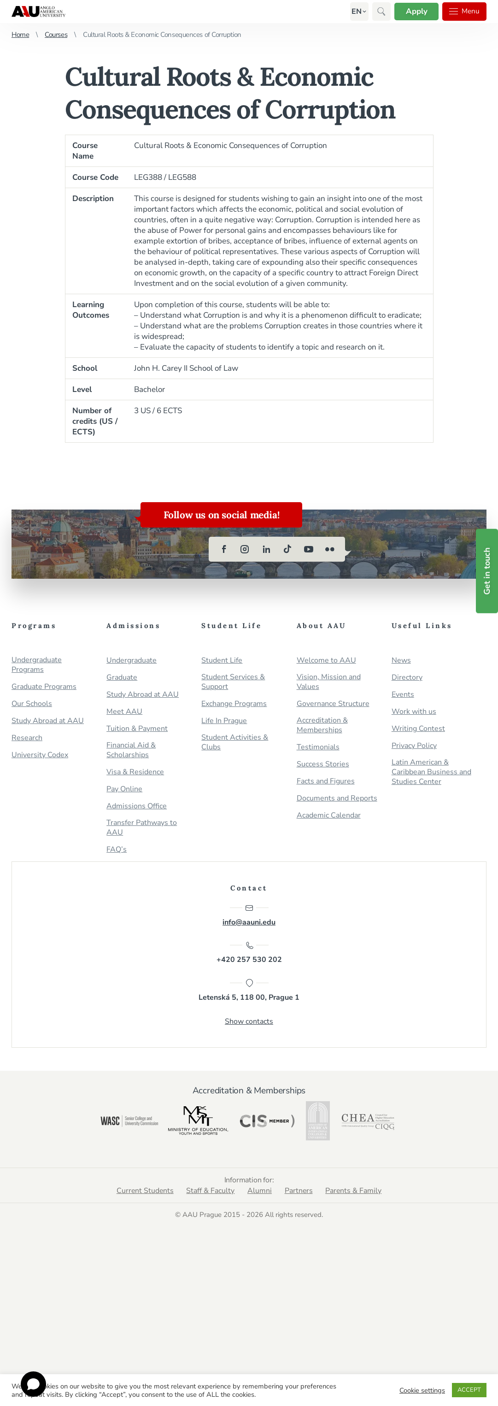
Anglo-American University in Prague (38, 11)
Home (20, 34)
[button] (355, 11)
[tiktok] (287, 549)
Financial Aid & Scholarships (131, 750)
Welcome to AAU (326, 660)
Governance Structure (333, 704)
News (401, 660)
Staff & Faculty (210, 1191)
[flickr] (330, 549)
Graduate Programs (44, 687)
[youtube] (309, 549)
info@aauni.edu (249, 915)
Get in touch (486, 570)
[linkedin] (266, 549)
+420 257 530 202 (249, 953)
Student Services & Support (233, 682)
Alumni (259, 1191)
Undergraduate (131, 660)
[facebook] (224, 549)
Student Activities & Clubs (234, 742)
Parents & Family (354, 1191)
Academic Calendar (329, 815)
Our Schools (32, 704)
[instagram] (245, 549)
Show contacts (249, 1022)
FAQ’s (116, 849)
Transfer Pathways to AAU (141, 827)
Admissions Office (136, 806)
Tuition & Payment (137, 729)
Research (27, 738)
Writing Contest (418, 729)
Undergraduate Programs (37, 665)
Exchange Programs (234, 704)
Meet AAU (124, 712)
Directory (407, 677)
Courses (56, 34)
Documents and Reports (337, 798)
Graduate (121, 677)
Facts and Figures (326, 781)
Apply (415, 11)
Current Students (144, 1191)
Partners (299, 1191)
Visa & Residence (135, 772)
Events (403, 695)
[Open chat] (33, 1384)
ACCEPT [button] (469, 1390)
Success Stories (323, 764)
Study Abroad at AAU (48, 721)
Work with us (414, 712)
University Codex (40, 755)
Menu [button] (464, 11)
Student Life (221, 660)
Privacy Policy (414, 746)
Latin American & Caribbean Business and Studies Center (431, 772)
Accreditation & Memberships (322, 725)
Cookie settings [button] (422, 1390)
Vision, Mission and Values (329, 682)
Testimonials (318, 747)
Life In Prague (224, 721)
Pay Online (124, 789)
